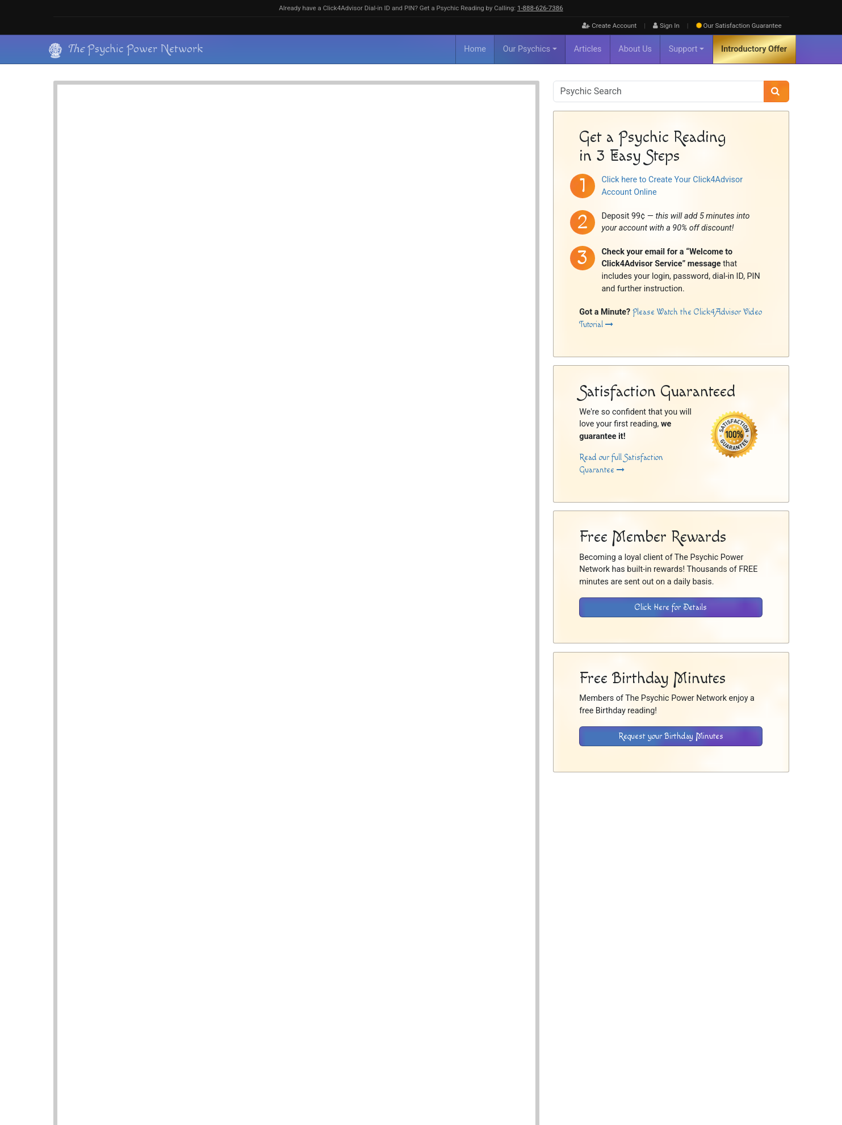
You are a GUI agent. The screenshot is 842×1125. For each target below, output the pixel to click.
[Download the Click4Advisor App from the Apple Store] (749, 938)
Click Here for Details (671, 607)
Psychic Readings (182, 852)
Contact (777, 1010)
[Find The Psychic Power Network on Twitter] (775, 1080)
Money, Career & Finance (405, 201)
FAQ (609, 1010)
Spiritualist (288, 175)
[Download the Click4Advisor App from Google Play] (670, 938)
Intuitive (374, 162)
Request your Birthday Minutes (670, 736)
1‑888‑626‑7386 (540, 8)
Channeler (287, 162)
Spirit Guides (447, 162)
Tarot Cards (440, 188)
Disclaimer (695, 1010)
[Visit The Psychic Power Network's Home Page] (115, 1035)
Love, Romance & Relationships (316, 201)
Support (683, 49)
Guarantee (739, 26)
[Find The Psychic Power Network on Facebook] (750, 1080)
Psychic (407, 162)
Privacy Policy (738, 1010)
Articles (588, 49)
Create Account (609, 26)
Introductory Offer (754, 49)
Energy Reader (332, 162)
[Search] (776, 91)
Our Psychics (526, 49)
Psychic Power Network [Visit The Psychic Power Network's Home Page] (156, 1073)
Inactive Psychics (647, 1010)
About (587, 1010)
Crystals (284, 188)
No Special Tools (330, 188)
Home (475, 49)
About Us (635, 49)
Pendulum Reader (388, 188)
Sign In (666, 26)
